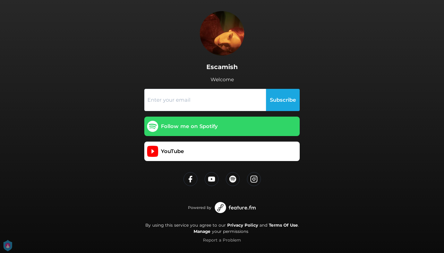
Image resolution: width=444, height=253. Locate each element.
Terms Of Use (283, 225)
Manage (202, 231)
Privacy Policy (242, 225)
